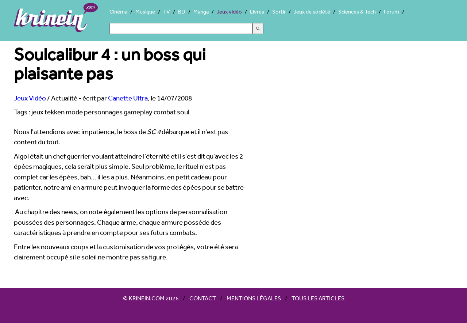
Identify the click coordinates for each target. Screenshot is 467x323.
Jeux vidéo (229, 11)
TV (166, 11)
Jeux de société (312, 11)
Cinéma (118, 11)
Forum (391, 11)
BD (181, 11)
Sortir (279, 11)
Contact (202, 298)
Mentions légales (254, 298)
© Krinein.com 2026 (151, 298)
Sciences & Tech (357, 11)
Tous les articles (318, 298)
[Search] (180, 28)
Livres (257, 11)
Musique (145, 11)
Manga (201, 11)
